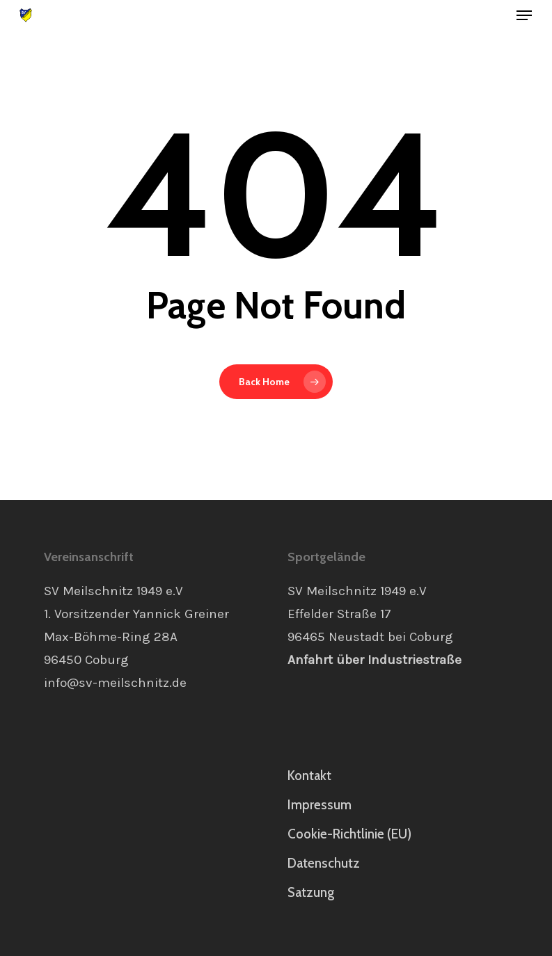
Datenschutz (323, 863)
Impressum (319, 805)
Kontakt (309, 776)
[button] (524, 15)
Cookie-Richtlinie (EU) (349, 834)
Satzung (310, 892)
